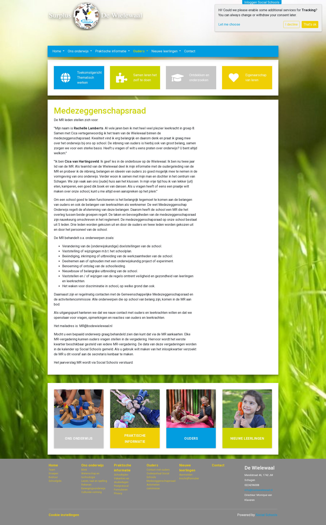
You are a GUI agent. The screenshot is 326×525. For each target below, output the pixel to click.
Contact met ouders (158, 469)
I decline (291, 24)
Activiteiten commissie (153, 486)
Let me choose (229, 24)
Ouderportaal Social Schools (158, 475)
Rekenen (86, 484)
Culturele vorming (91, 492)
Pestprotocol (121, 486)
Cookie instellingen (64, 515)
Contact (189, 51)
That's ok (310, 24)
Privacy (118, 493)
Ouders (139, 51)
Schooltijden (121, 474)
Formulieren (121, 489)
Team (52, 469)
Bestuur (53, 477)
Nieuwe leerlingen (164, 51)
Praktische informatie (111, 51)
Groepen (53, 473)
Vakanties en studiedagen (121, 480)
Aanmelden (186, 474)
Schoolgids (55, 481)
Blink (84, 469)
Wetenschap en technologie (90, 475)
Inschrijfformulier (189, 478)
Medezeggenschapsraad (160, 481)
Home (57, 51)
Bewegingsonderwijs (93, 488)
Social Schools (266, 515)
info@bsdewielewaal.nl (258, 490)
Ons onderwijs (78, 51)
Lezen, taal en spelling (94, 481)
